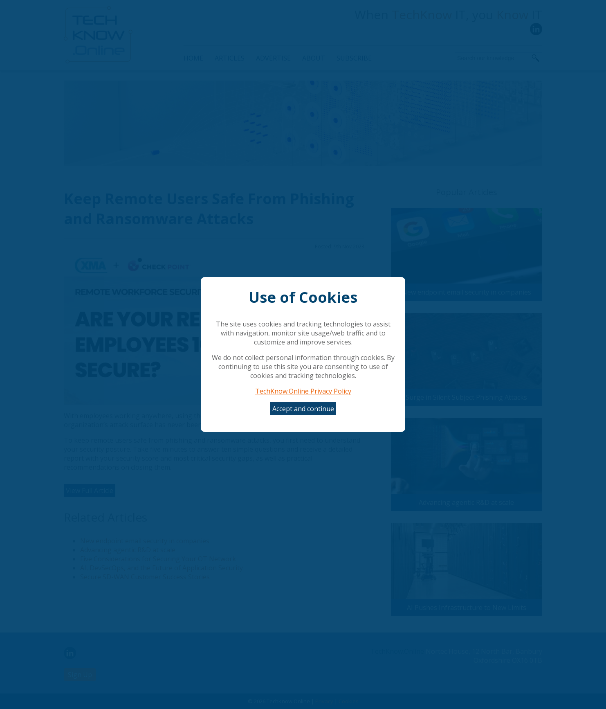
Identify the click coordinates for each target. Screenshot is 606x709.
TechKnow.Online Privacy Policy (303, 391)
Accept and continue (303, 408)
